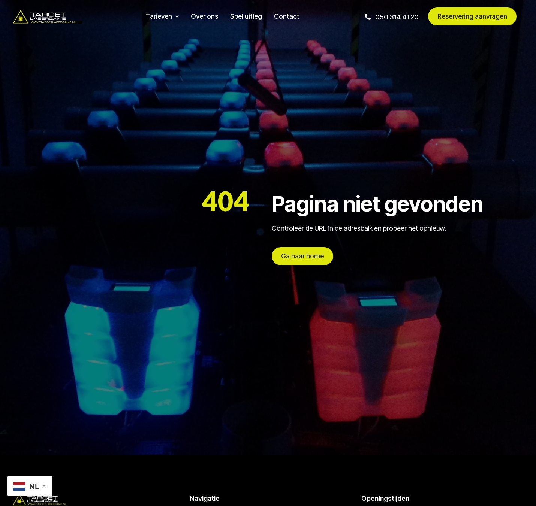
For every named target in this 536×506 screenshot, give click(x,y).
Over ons (204, 16)
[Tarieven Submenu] (175, 16)
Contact (286, 16)
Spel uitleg (246, 16)
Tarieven (159, 16)
